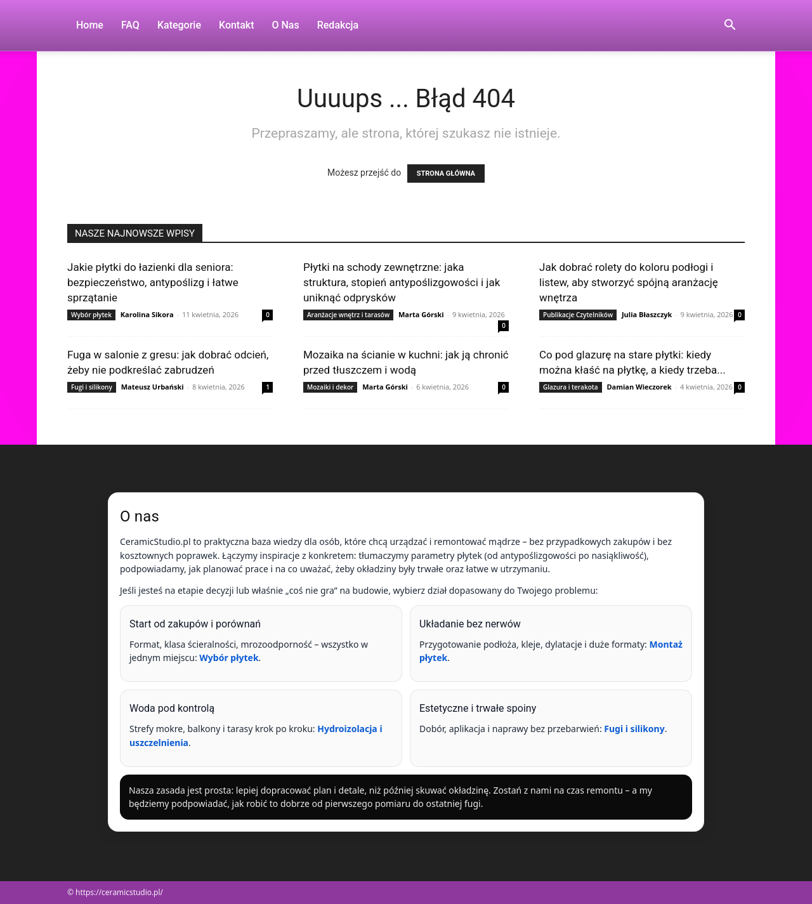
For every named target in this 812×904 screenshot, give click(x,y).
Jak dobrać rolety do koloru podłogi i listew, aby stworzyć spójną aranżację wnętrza (628, 282)
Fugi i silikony (91, 387)
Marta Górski (421, 314)
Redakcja (337, 25)
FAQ (130, 25)
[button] (729, 26)
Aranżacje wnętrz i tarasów (348, 314)
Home (89, 25)
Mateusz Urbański (152, 386)
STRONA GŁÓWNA (446, 173)
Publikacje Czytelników (578, 314)
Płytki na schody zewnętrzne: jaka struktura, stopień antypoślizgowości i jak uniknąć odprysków (401, 282)
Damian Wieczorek (638, 386)
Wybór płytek (91, 314)
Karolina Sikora (147, 314)
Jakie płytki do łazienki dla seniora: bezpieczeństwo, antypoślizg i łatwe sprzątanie (153, 282)
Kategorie (179, 25)
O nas (285, 25)
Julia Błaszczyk (647, 314)
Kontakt (236, 25)
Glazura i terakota (570, 387)
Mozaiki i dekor (330, 387)
